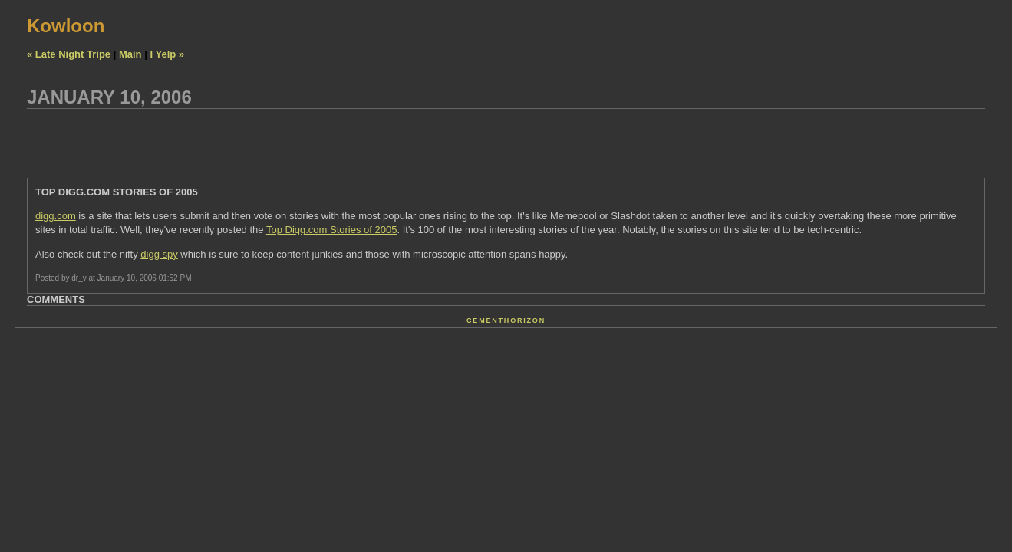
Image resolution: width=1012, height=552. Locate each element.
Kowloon (65, 25)
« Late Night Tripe (68, 54)
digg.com (55, 216)
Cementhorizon (506, 320)
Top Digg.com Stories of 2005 (331, 229)
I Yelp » (167, 54)
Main (130, 54)
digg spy (158, 254)
